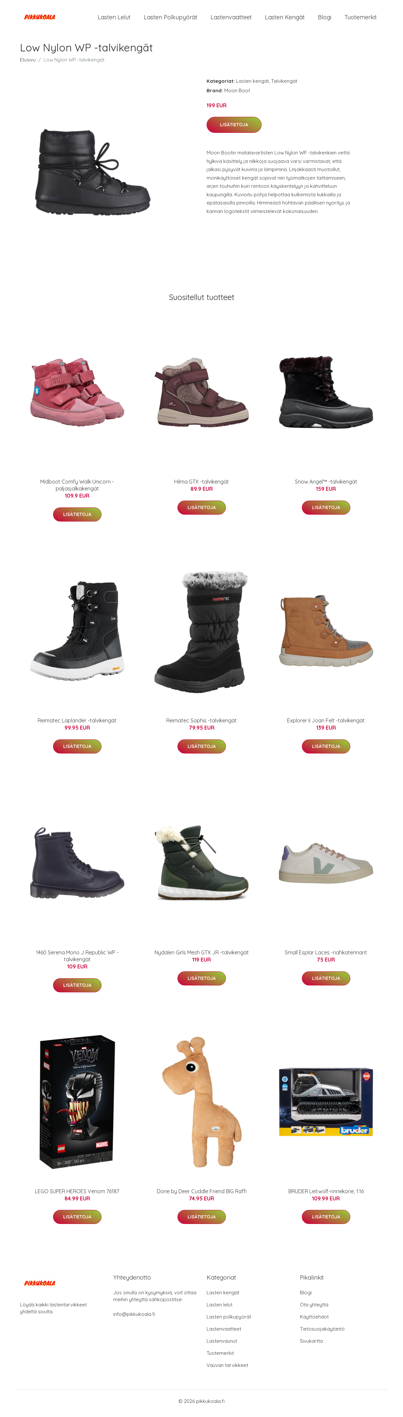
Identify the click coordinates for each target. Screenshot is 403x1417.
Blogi (324, 19)
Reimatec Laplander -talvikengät (77, 725)
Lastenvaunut (222, 1345)
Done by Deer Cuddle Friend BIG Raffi (202, 1196)
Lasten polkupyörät (170, 19)
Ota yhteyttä (314, 1309)
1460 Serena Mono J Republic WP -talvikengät (77, 960)
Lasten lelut (114, 19)
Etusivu (28, 64)
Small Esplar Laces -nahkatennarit (326, 957)
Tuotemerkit (360, 19)
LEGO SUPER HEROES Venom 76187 (77, 1196)
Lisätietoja (234, 129)
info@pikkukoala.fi (134, 1319)
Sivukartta (311, 1345)
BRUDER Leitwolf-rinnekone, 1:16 (326, 1196)
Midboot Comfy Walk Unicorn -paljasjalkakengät (77, 489)
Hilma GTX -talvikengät (201, 486)
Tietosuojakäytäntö (322, 1333)
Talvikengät (284, 85)
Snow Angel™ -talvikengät (326, 486)
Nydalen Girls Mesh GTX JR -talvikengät (202, 957)
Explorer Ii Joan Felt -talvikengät (326, 725)
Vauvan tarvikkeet (227, 1370)
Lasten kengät (285, 19)
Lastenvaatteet (231, 19)
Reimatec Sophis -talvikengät (201, 725)
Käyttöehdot (314, 1321)
